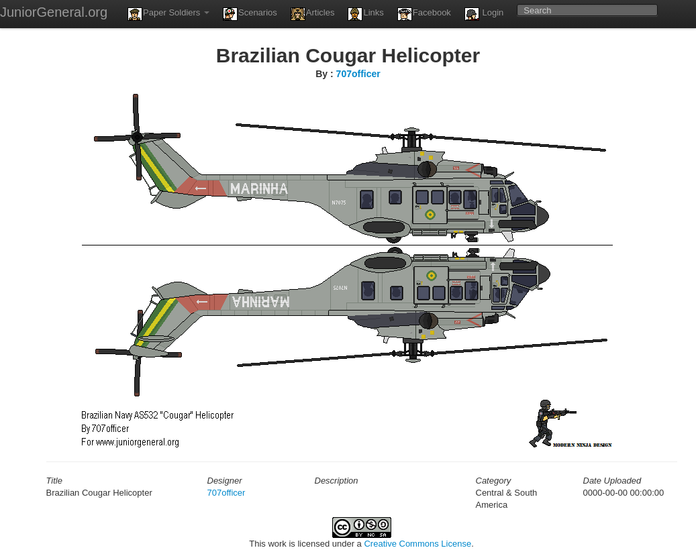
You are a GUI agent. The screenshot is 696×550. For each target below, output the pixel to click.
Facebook (424, 14)
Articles (313, 14)
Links (365, 14)
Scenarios (250, 14)
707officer (358, 73)
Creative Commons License (417, 544)
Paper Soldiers (168, 14)
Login (483, 14)
